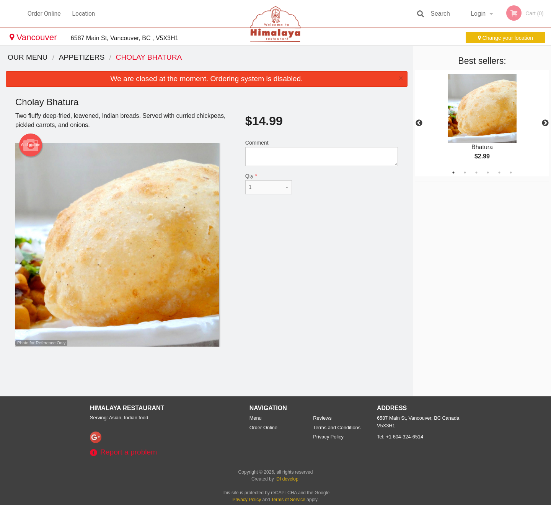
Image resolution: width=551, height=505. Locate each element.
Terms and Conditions (336, 427)
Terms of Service (288, 499)
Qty (268, 183)
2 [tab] (465, 172)
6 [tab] (511, 172)
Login (478, 13)
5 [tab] (499, 172)
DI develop (287, 479)
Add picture (31, 145)
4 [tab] (488, 172)
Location (83, 13)
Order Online (44, 13)
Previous (419, 123)
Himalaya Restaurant (127, 408)
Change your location (505, 38)
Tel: (400, 437)
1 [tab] (453, 172)
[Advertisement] (206, 371)
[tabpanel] (482, 123)
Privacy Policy (328, 437)
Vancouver (34, 37)
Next (545, 123)
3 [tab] (476, 172)
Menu (255, 418)
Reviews (322, 418)
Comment (321, 153)
